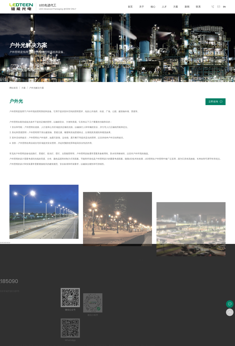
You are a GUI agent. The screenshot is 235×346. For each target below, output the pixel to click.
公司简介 (142, 268)
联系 (198, 6)
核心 (153, 6)
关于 (141, 6)
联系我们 (142, 288)
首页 (130, 6)
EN (224, 6)
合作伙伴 (142, 283)
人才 (164, 6)
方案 (175, 6)
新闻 (187, 6)
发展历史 (142, 273)
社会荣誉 (142, 278)
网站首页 (13, 87)
